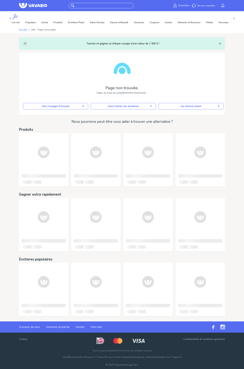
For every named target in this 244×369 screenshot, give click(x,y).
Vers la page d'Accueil (63, 106)
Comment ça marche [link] (58, 327)
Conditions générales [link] (213, 339)
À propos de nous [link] (29, 327)
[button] (72, 6)
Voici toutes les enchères (130, 106)
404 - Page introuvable (43, 29)
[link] (181, 5)
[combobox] (97, 5)
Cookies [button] (23, 339)
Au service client (200, 106)
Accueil (23, 29)
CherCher (125, 5)
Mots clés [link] (96, 327)
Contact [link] (80, 327)
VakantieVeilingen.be (133, 357)
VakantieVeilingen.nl (157, 357)
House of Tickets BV (97, 357)
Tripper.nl (176, 357)
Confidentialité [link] (191, 339)
